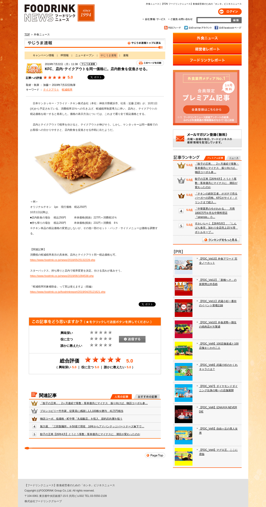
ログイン (230, 11)
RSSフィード (173, 27)
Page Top (155, 455)
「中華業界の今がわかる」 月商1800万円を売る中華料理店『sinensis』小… (215, 213)
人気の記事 (121, 396)
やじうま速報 (95, 43)
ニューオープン (84, 55)
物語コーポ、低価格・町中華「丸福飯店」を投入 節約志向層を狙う (81, 418)
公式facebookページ (228, 27)
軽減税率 (67, 89)
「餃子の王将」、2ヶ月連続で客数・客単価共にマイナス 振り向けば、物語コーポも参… (94, 403)
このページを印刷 (150, 63)
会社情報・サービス (155, 19)
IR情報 (65, 55)
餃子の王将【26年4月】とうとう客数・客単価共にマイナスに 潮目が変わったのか (90, 434)
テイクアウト (51, 89)
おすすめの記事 (147, 396)
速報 (125, 55)
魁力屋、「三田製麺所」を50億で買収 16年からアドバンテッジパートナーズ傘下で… (92, 426)
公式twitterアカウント (198, 27)
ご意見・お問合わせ (180, 19)
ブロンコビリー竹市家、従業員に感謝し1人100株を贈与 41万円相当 (81, 411)
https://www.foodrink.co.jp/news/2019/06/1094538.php (62, 276)
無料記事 (233, 158)
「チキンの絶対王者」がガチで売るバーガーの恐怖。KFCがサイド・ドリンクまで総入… (216, 198)
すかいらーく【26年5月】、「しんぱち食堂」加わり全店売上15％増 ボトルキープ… (216, 227)
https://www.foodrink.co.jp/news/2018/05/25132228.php (62, 260)
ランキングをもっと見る (220, 239)
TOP (27, 34)
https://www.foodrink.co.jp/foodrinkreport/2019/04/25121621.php (67, 291)
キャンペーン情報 (43, 55)
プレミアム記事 (214, 158)
